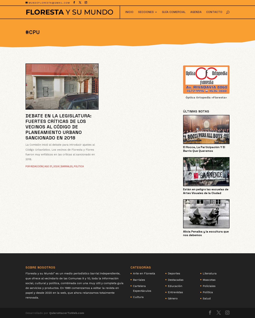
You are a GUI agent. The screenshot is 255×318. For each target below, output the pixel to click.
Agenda (196, 12)
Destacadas (175, 279)
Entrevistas (175, 292)
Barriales (67, 166)
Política (79, 166)
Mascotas (209, 279)
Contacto (214, 12)
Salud (207, 298)
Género (173, 298)
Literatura (210, 273)
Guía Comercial (174, 12)
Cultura (138, 297)
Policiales (209, 286)
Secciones (146, 12)
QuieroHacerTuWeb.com (66, 313)
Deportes (174, 273)
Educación (175, 286)
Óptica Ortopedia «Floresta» (206, 97)
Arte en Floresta (144, 273)
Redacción (36, 166)
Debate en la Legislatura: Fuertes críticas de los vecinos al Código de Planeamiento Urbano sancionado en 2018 (59, 127)
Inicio (129, 12)
